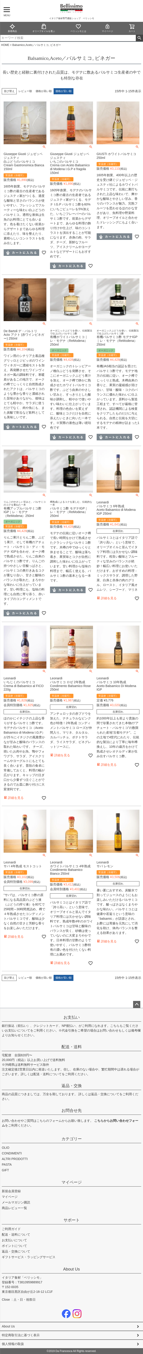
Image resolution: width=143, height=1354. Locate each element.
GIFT (5, 1170)
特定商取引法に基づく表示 (21, 1335)
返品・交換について (105, 1094)
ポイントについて (14, 1246)
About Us (71, 1269)
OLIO (5, 1147)
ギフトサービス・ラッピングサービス (28, 1257)
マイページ (107, 28)
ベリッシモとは (78, 28)
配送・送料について (47, 1074)
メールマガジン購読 (16, 1202)
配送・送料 (71, 1047)
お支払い (72, 1017)
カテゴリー (71, 1139)
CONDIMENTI (12, 1153)
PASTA (7, 1164)
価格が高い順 (44, 91)
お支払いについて (17, 1030)
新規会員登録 (11, 1191)
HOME (5, 45)
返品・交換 (71, 1086)
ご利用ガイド (11, 1229)
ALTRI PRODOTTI (15, 1159)
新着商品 (12, 28)
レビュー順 (25, 91)
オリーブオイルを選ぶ (43, 28)
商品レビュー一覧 (14, 1208)
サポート (72, 1220)
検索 (139, 38)
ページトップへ (136, 1004)
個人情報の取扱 (13, 1344)
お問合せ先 (71, 1110)
